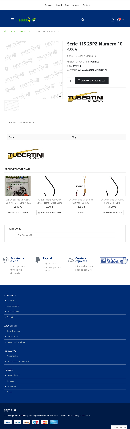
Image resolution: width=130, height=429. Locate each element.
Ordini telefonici (72, 5)
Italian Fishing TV (14, 375)
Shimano (11, 381)
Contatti (86, 5)
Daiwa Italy (11, 386)
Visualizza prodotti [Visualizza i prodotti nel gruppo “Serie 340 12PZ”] (112, 212)
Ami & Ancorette (86, 70)
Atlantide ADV (85, 415)
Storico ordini (13, 336)
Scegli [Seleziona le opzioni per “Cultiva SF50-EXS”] (81, 212)
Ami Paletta (101, 70)
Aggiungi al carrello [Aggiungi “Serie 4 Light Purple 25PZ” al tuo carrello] (51, 212)
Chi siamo (49, 5)
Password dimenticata (16, 342)
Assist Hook (88, 200)
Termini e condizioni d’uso (18, 361)
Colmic (9, 392)
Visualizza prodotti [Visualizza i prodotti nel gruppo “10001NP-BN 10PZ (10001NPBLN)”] (18, 212)
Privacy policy (12, 356)
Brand (59, 5)
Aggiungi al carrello (93, 80)
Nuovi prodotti (13, 306)
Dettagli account (14, 331)
